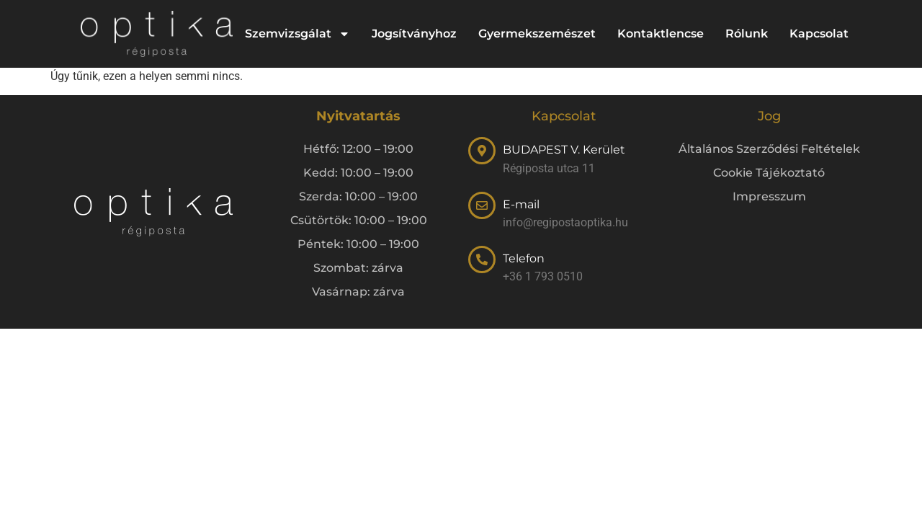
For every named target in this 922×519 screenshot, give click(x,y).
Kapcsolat (819, 33)
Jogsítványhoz (414, 33)
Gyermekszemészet (537, 33)
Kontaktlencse (660, 33)
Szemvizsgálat (297, 34)
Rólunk (746, 33)
